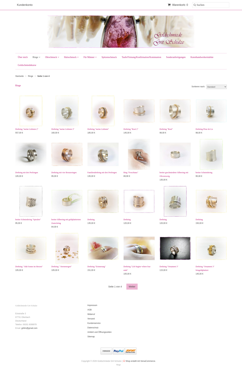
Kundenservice (94, 323)
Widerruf (91, 314)
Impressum (92, 305)
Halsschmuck (71, 57)
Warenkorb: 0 (178, 4)
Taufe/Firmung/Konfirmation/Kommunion (141, 57)
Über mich (23, 57)
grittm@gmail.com (29, 328)
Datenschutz (93, 327)
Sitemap (91, 336)
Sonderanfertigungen (175, 57)
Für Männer (90, 57)
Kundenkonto (25, 4)
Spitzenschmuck (109, 57)
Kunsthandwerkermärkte (202, 57)
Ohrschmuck (52, 57)
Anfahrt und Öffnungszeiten (100, 332)
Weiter (132, 286)
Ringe (36, 57)
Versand (91, 319)
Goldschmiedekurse (27, 65)
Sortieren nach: (198, 86)
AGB (90, 310)
